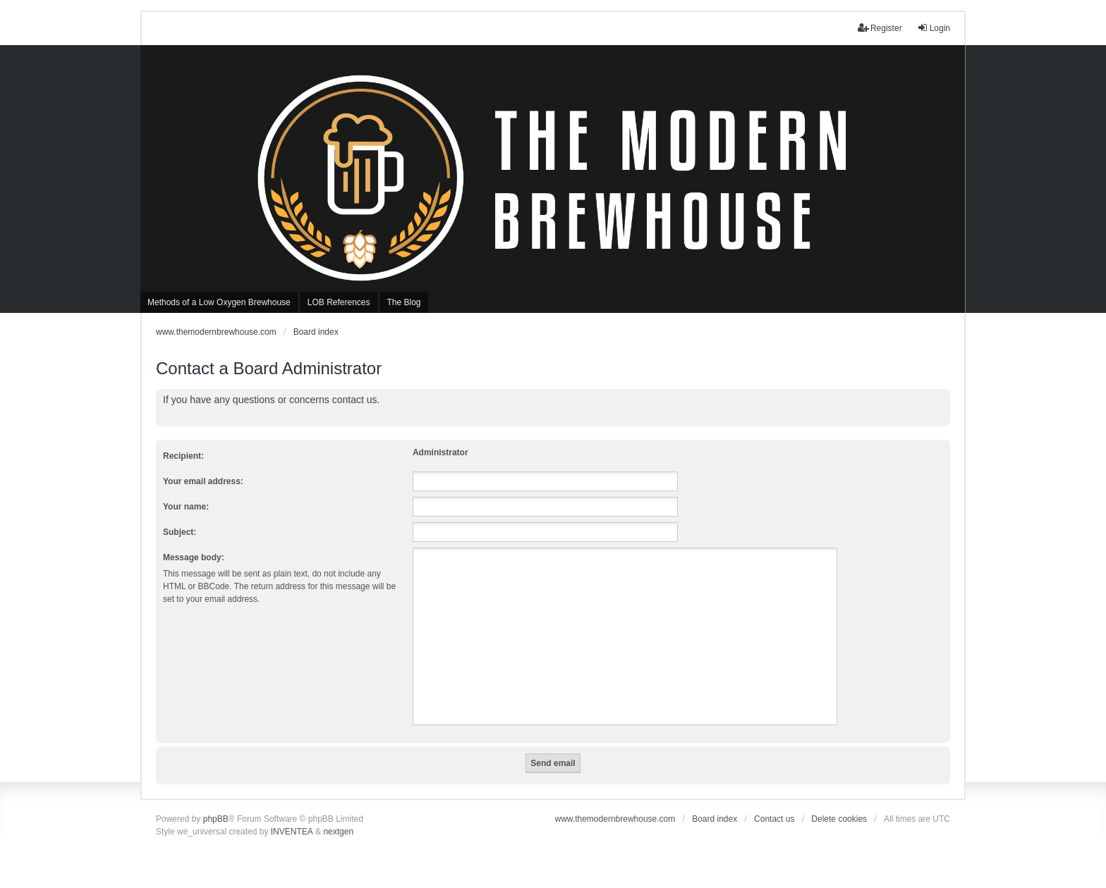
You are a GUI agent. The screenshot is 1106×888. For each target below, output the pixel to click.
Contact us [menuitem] (774, 819)
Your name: (186, 507)
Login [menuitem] (933, 28)
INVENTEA (292, 832)
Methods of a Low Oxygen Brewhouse (219, 302)
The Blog (404, 302)
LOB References (339, 302)
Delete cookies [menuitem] (839, 819)
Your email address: (203, 481)
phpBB (216, 819)
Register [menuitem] (880, 28)
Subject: (179, 532)
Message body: (193, 557)
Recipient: (183, 456)
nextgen (338, 832)
